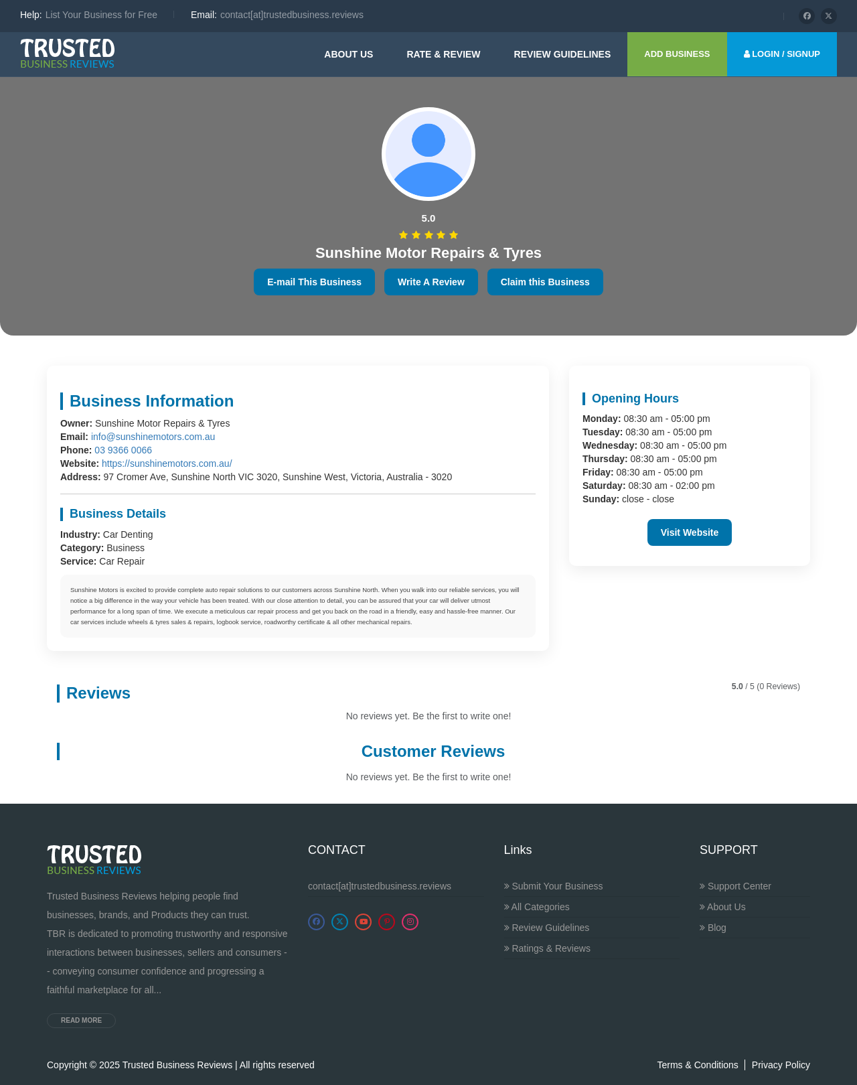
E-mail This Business (314, 282)
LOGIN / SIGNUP (782, 54)
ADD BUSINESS (677, 54)
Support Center (735, 886)
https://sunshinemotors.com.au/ (167, 463)
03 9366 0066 (123, 450)
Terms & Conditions (697, 1065)
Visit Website (690, 532)
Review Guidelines (547, 927)
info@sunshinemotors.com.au (153, 436)
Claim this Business (545, 282)
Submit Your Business (553, 886)
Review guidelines (562, 54)
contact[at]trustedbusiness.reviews (379, 886)
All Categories (537, 906)
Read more (81, 1020)
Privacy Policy (781, 1065)
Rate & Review (443, 54)
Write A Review (431, 282)
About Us (348, 54)
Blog (713, 927)
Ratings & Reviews (547, 948)
